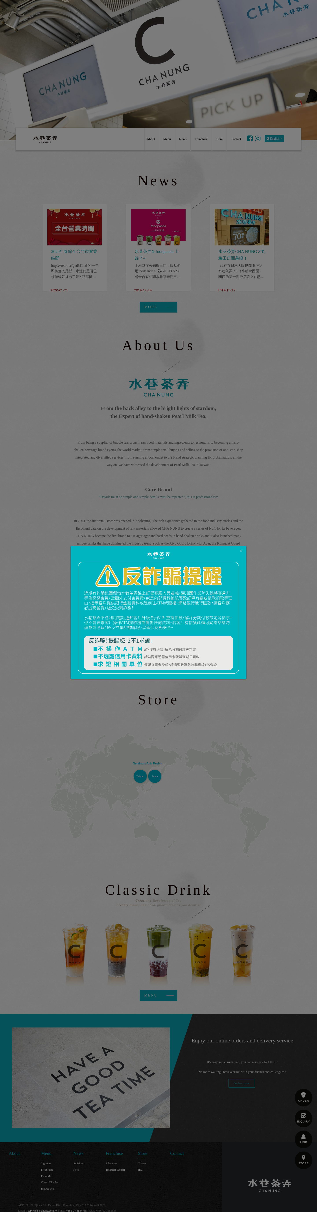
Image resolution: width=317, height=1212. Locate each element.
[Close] (241, 550)
